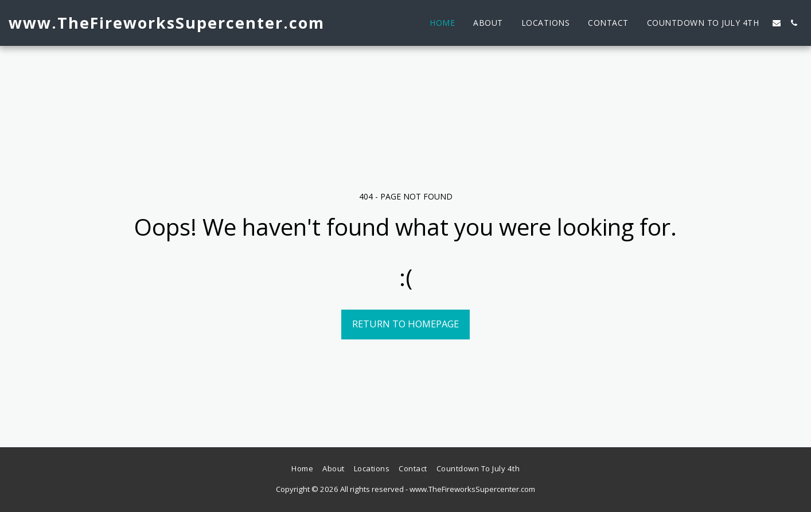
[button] (777, 23)
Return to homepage (405, 323)
